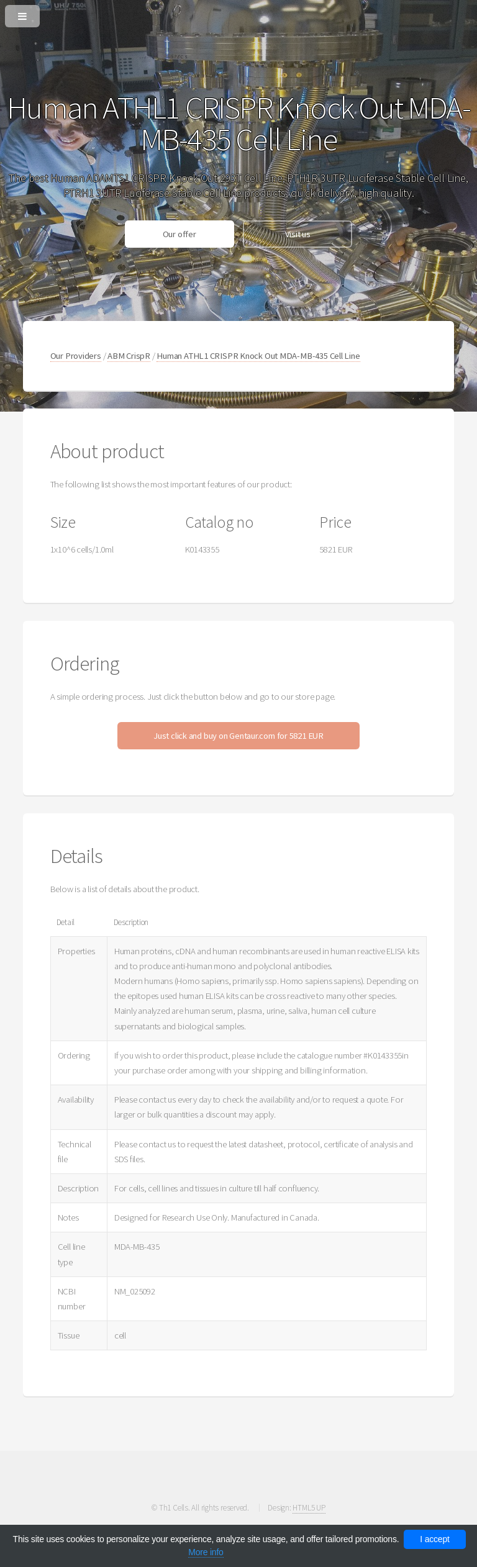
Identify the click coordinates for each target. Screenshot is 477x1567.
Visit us (298, 234)
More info (205, 1552)
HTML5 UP (309, 1507)
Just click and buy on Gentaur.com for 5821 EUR (238, 735)
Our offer (179, 234)
